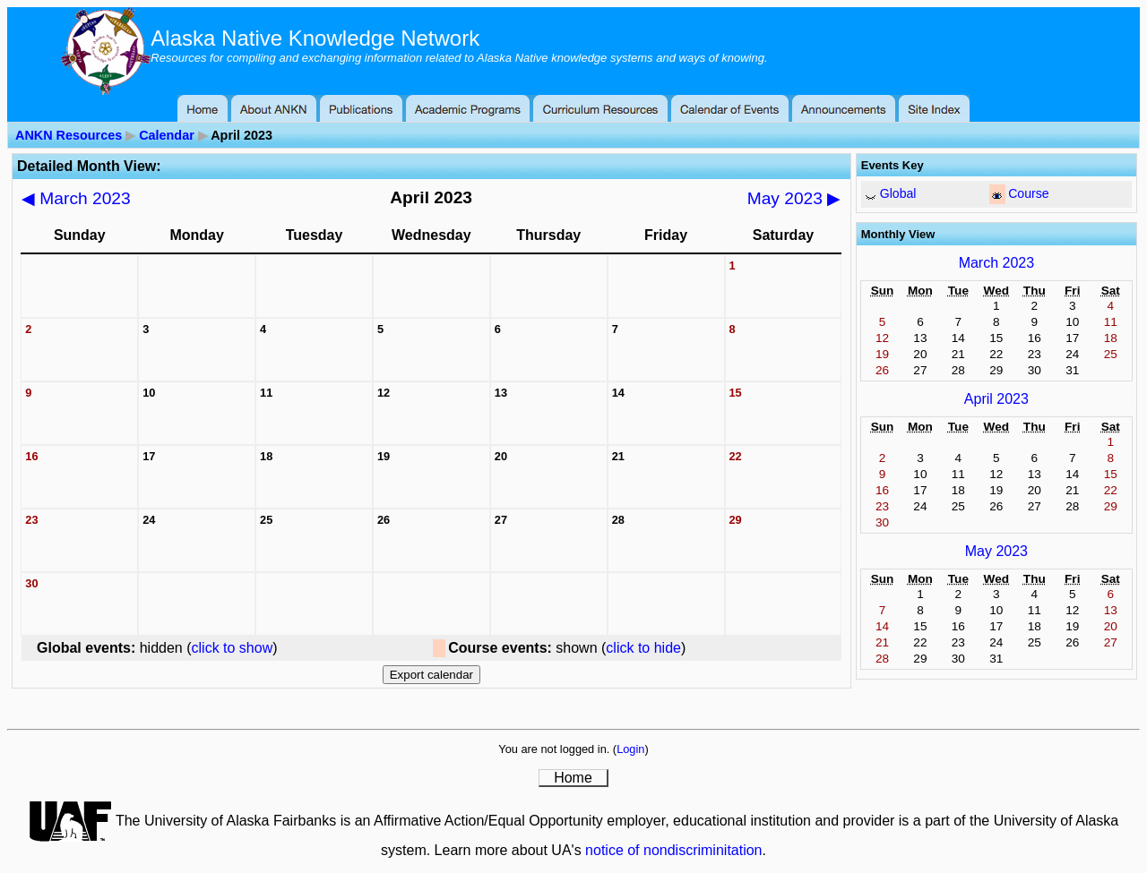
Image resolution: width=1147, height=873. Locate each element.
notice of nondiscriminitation (673, 850)
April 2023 (996, 399)
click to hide (643, 647)
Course (1028, 193)
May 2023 (794, 198)
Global (898, 193)
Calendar (166, 135)
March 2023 (76, 198)
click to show (232, 647)
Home (573, 777)
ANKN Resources (68, 135)
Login (630, 749)
